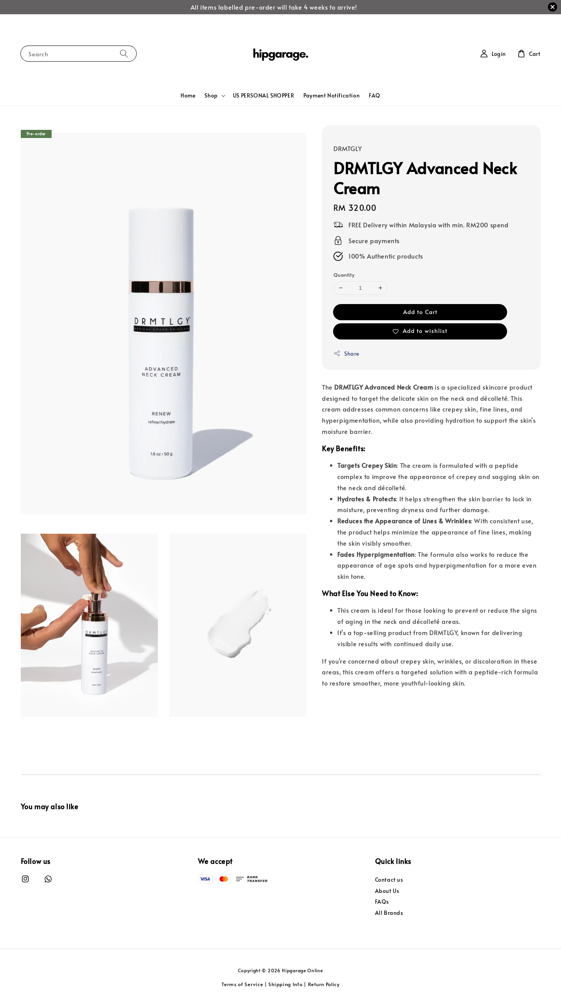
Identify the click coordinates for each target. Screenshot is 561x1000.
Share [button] (346, 353)
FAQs (382, 901)
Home (188, 95)
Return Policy (324, 984)
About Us (387, 890)
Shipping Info (285, 984)
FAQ (374, 95)
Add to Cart (420, 312)
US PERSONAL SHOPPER (263, 95)
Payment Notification (331, 95)
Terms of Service (242, 984)
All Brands (389, 912)
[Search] (124, 53)
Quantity (343, 274)
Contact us (389, 879)
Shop (211, 95)
